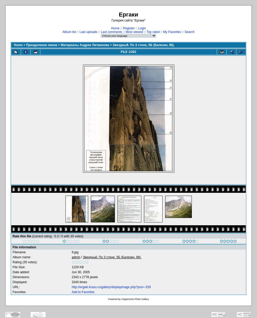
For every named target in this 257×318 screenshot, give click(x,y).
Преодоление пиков (41, 45)
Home (115, 28)
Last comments (111, 32)
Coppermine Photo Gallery (135, 299)
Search (189, 32)
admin (76, 257)
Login (142, 28)
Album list (69, 32)
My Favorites (172, 32)
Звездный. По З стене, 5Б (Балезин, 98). (144, 45)
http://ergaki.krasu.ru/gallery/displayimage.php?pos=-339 (111, 287)
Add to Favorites (83, 292)
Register (129, 28)
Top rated (153, 32)
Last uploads (88, 32)
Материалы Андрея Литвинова (85, 45)
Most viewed (134, 32)
